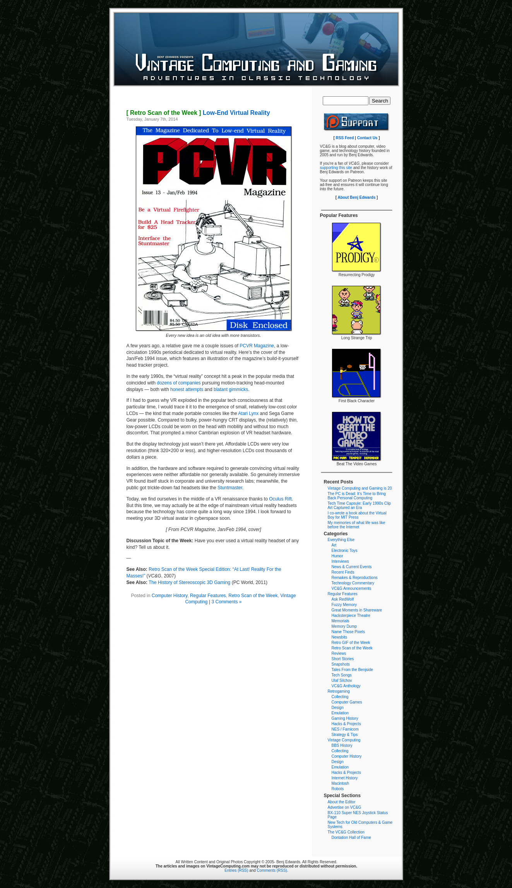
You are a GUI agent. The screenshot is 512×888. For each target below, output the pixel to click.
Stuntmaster (229, 487)
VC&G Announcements (352, 588)
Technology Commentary (353, 583)
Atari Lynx (248, 413)
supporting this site (336, 168)
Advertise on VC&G (344, 807)
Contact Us (367, 138)
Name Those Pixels (348, 632)
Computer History (169, 595)
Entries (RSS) (236, 870)
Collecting (340, 697)
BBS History (342, 745)
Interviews (340, 561)
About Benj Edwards (356, 197)
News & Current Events (352, 567)
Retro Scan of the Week (252, 595)
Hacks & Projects (346, 724)
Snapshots (341, 664)
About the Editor (342, 802)
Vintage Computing (344, 740)
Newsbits (340, 637)
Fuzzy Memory (344, 605)
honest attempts (186, 389)
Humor (337, 556)
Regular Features (208, 595)
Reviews (339, 653)
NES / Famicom (345, 729)
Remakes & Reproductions (355, 577)
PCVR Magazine (257, 345)
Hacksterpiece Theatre (351, 615)
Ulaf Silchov (342, 680)
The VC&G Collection (346, 832)
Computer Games (347, 702)
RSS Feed (345, 138)
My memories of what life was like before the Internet (356, 525)
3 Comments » (227, 602)
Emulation (340, 713)
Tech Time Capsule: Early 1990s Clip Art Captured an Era (359, 505)
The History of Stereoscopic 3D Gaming (189, 582)
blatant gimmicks (231, 389)
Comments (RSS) (272, 870)
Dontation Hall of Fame (351, 837)
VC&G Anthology (346, 686)
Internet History (345, 778)
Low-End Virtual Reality (198, 112)
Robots (338, 789)
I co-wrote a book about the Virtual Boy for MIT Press (357, 515)
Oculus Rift (280, 499)
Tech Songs (342, 675)
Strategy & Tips (345, 735)
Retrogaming (339, 691)
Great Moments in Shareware (357, 610)
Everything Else (341, 540)
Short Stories (343, 659)
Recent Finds (343, 572)
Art (334, 545)
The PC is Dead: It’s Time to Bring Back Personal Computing (357, 496)
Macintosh (340, 783)
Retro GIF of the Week (351, 642)
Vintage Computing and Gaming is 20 (360, 488)
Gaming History (345, 718)
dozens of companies (178, 383)
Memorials (340, 621)
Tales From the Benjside (352, 670)
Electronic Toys (345, 550)
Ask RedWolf (343, 599)
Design (338, 707)
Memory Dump (344, 626)
